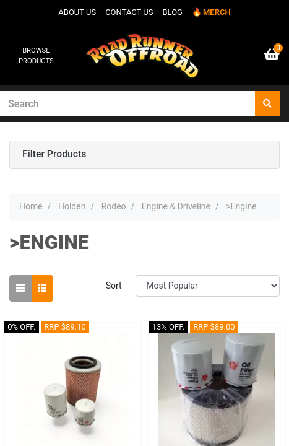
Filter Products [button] (54, 154)
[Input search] (128, 103)
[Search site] (267, 103)
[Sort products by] (208, 286)
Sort (114, 286)
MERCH (217, 12)
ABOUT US (77, 12)
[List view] (42, 288)
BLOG (172, 12)
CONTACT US (129, 12)
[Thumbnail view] (20, 288)
